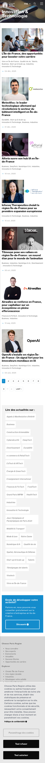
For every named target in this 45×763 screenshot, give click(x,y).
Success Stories (12, 659)
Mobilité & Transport (15, 528)
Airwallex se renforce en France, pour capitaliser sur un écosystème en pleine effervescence (22, 306)
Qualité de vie (25, 61)
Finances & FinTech (9, 316)
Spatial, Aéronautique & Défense (21, 552)
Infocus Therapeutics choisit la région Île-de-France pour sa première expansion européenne (22, 208)
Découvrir (21, 624)
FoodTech (32, 487)
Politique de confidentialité (14, 722)
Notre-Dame (26, 536)
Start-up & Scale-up (17, 64)
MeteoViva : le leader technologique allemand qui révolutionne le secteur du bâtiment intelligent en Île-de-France (20, 109)
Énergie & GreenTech (16, 471)
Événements (10, 654)
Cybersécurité (13, 440)
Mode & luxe (12, 536)
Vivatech (10, 575)
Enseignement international (19, 479)
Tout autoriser (21, 755)
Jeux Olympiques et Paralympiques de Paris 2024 (19, 519)
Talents (34, 61)
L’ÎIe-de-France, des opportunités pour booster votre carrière (22, 55)
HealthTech (32, 494)
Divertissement (37, 263)
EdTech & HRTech (15, 463)
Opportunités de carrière (15, 662)
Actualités (9, 656)
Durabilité (5, 120)
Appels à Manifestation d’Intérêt (21, 416)
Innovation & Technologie (11, 66)
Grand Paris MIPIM (15, 494)
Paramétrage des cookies (21, 732)
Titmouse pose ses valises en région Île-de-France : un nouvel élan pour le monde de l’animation (22, 255)
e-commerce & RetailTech (18, 455)
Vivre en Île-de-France (10, 61)
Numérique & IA (25, 166)
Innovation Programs (14, 682)
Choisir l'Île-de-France (14, 671)
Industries (30, 64)
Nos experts (10, 651)
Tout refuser (21, 744)
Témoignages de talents (17, 567)
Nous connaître (11, 648)
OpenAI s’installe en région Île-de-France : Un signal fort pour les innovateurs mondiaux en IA (22, 357)
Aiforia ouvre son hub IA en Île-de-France (20, 160)
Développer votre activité (15, 679)
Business (5, 64)
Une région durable (13, 674)
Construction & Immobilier (18, 432)
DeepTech (14, 166)
